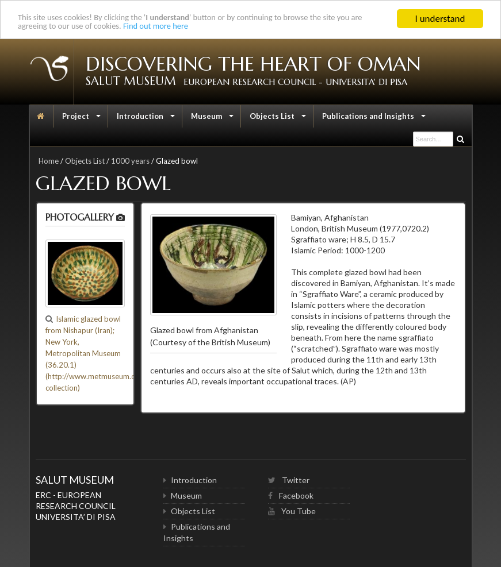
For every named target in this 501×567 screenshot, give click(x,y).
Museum (212, 118)
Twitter (288, 480)
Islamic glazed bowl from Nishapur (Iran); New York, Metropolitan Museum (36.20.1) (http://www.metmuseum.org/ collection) (95, 353)
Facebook (290, 495)
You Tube (292, 511)
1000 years (130, 160)
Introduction (146, 118)
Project (81, 118)
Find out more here (212, 29)
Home (49, 160)
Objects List (278, 118)
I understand (440, 19)
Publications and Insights (374, 118)
